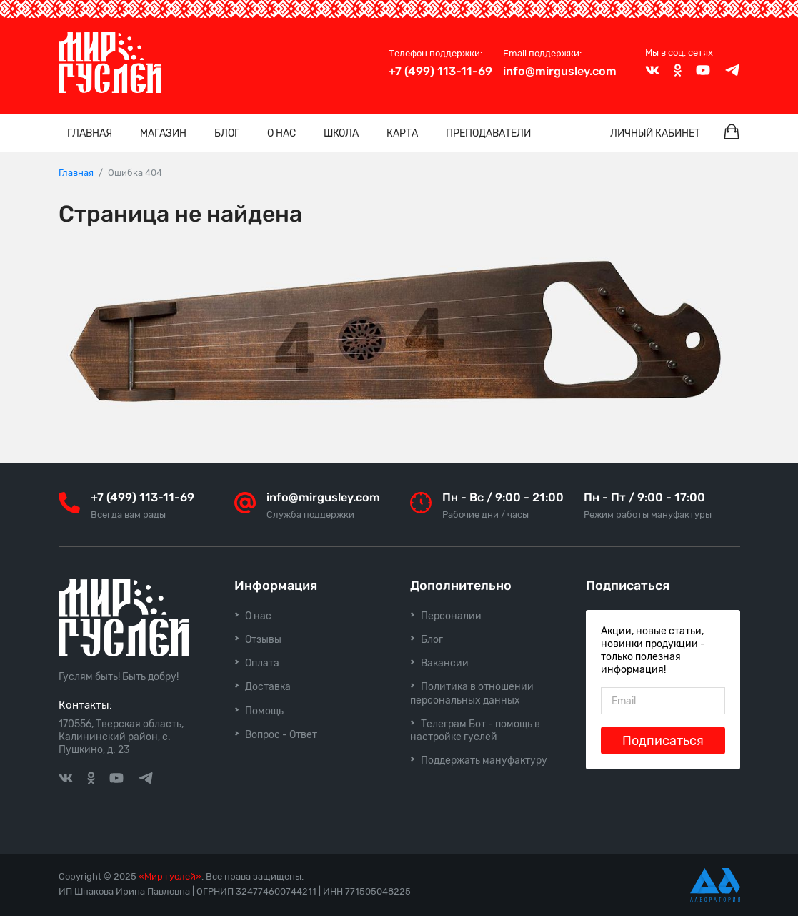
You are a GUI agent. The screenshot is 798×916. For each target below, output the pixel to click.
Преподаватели (488, 133)
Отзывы (263, 640)
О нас (281, 133)
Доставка (268, 687)
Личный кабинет (655, 133)
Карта (402, 133)
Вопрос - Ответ (281, 735)
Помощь (264, 711)
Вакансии (445, 663)
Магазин (163, 133)
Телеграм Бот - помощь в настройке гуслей (475, 730)
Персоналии (451, 616)
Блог (226, 133)
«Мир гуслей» (170, 876)
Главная (89, 133)
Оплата (262, 663)
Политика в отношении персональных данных (472, 693)
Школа (341, 133)
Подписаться (663, 741)
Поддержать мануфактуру (484, 760)
